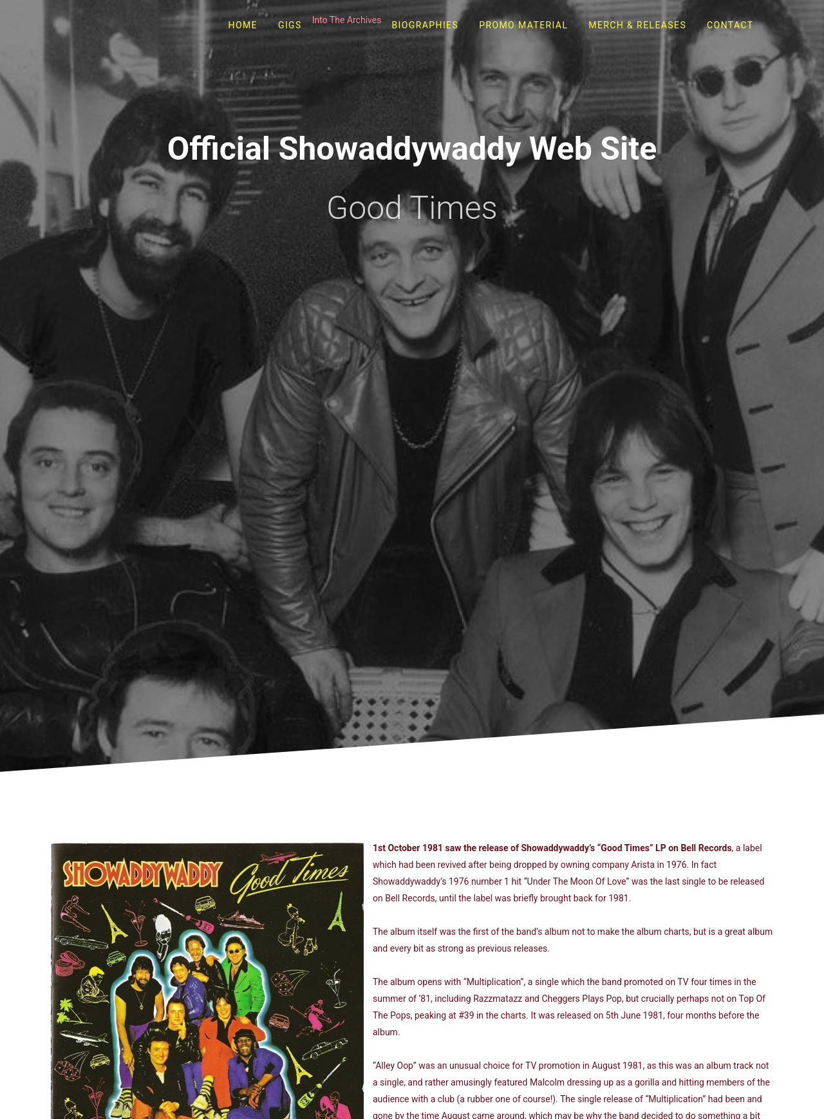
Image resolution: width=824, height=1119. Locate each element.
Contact (730, 25)
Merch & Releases (637, 25)
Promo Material (523, 25)
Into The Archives (347, 20)
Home (243, 25)
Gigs (290, 25)
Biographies (424, 25)
